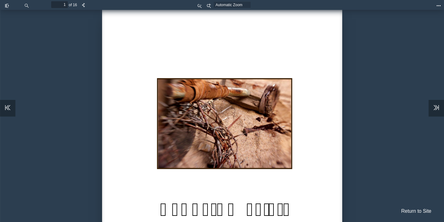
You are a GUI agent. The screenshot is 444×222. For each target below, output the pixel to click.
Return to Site (416, 211)
